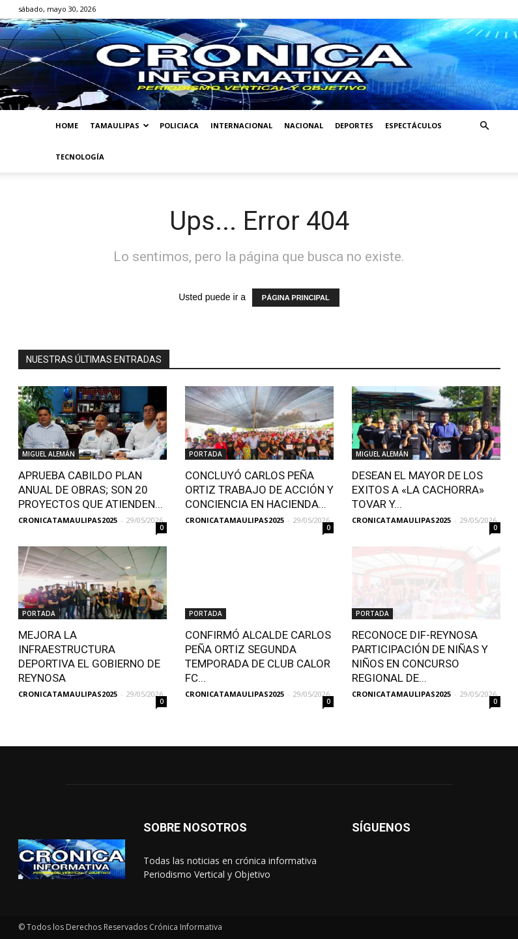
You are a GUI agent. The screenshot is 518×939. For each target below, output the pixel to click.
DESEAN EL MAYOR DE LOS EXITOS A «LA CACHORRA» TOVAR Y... (418, 490)
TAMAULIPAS (119, 125)
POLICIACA (179, 125)
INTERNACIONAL (241, 125)
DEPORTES (354, 125)
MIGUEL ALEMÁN (48, 453)
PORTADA (205, 453)
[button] (484, 126)
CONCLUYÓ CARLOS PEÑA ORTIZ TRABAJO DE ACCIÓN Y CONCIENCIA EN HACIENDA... (259, 490)
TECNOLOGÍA (79, 156)
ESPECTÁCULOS (413, 125)
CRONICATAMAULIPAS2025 (67, 520)
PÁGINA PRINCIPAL (296, 297)
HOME (66, 125)
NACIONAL (303, 125)
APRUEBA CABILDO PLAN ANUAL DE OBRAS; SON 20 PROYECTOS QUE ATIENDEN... (90, 490)
